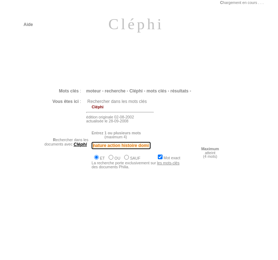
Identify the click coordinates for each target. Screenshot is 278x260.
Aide (28, 24)
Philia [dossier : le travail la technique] (70, 212)
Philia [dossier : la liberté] (57, 233)
